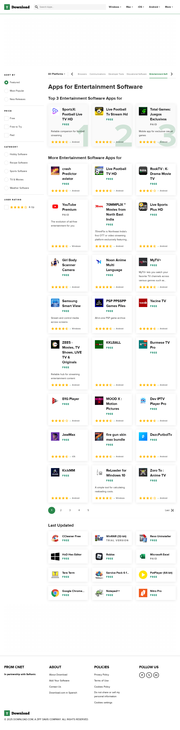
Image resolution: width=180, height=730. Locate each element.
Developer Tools (116, 74)
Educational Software (137, 74)
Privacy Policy (101, 674)
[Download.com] (17, 7)
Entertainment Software (160, 74)
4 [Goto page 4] (79, 510)
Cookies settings (103, 702)
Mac (128, 7)
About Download (58, 674)
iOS (140, 7)
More (169, 6)
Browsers (82, 74)
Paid (9, 135)
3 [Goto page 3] (70, 510)
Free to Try (13, 127)
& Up (19, 207)
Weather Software (16, 188)
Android (153, 7)
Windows (114, 7)
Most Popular (14, 91)
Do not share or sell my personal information (107, 694)
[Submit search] (36, 7)
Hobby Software (15, 154)
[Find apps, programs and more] (70, 7)
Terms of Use (101, 680)
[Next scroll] (171, 74)
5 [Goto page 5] (88, 510)
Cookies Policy (102, 686)
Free (9, 118)
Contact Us (55, 686)
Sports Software (15, 171)
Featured (12, 82)
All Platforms (57, 73)
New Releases (14, 99)
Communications (98, 74)
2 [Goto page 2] (61, 510)
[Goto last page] (169, 510)
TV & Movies (14, 180)
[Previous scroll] (72, 74)
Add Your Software (59, 680)
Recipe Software (16, 163)
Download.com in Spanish (63, 692)
